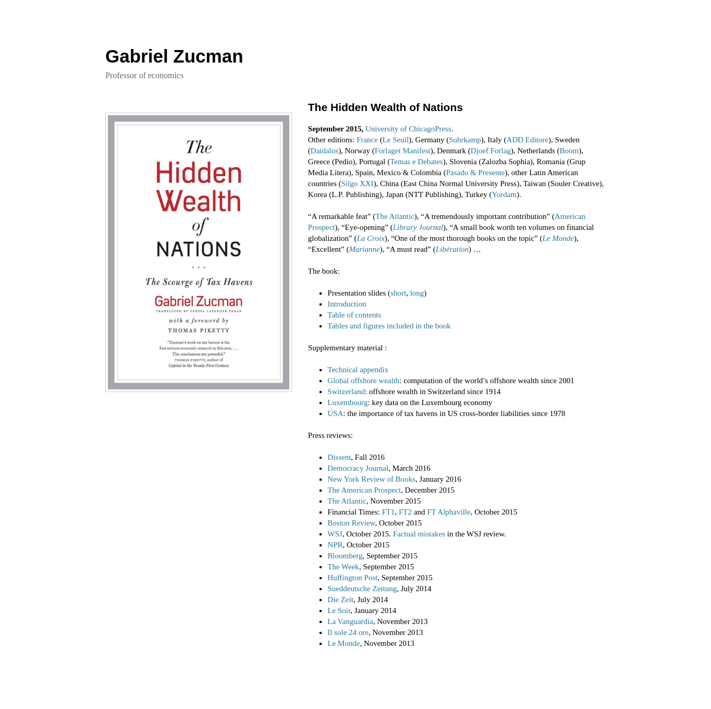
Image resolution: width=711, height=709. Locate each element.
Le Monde (558, 238)
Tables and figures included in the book (388, 326)
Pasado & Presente (475, 172)
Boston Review (351, 523)
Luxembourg (347, 402)
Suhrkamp (465, 140)
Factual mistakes (419, 534)
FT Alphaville (448, 512)
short (398, 293)
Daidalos (324, 150)
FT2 (405, 512)
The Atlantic (394, 216)
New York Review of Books (371, 479)
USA (335, 413)
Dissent (339, 457)
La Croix (371, 238)
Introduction (346, 304)
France (367, 140)
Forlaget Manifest (403, 150)
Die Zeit (340, 599)
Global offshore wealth (363, 380)
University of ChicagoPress (408, 129)
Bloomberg (344, 556)
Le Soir (338, 610)
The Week (343, 567)
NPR (334, 545)
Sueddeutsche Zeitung (362, 588)
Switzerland (346, 391)
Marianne (364, 249)
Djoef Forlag (491, 150)
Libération (452, 249)
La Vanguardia (350, 621)
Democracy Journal (357, 468)
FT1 (388, 512)
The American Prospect (364, 490)
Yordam (504, 194)
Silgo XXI (357, 183)
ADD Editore (527, 140)
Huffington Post (352, 577)
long (417, 293)
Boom (569, 150)
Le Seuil (396, 140)
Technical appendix (357, 369)
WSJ (334, 534)
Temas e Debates (416, 161)
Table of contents (354, 315)
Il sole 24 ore (348, 632)
